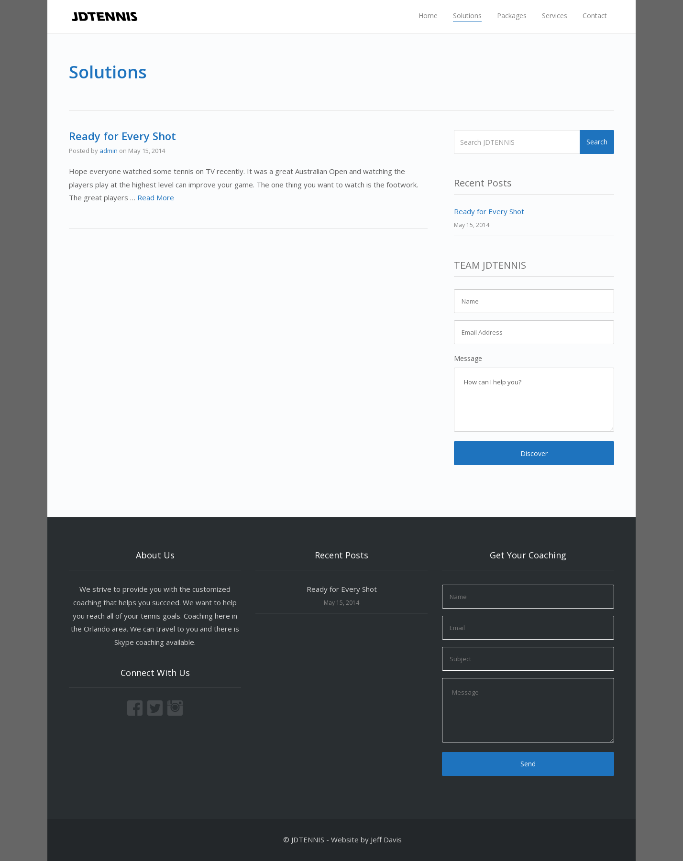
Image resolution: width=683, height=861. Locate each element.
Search (596, 141)
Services (554, 15)
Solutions (467, 15)
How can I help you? (534, 400)
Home (428, 15)
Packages (512, 15)
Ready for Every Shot (122, 136)
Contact (595, 15)
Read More (155, 197)
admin (108, 150)
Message (468, 358)
